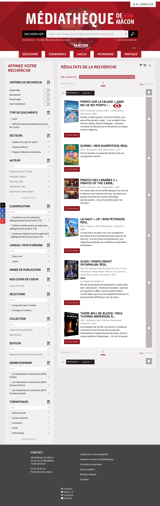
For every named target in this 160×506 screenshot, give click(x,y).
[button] (30, 54)
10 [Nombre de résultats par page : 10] (141, 84)
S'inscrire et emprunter (91, 464)
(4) (29, 439)
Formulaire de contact (41, 472)
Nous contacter (87, 469)
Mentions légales (88, 474)
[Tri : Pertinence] (74, 93)
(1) (29, 197)
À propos (84, 479)
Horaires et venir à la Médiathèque (96, 459)
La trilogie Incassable (93, 284)
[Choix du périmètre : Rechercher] (34, 34)
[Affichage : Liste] (88, 93)
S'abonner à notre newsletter (94, 454)
